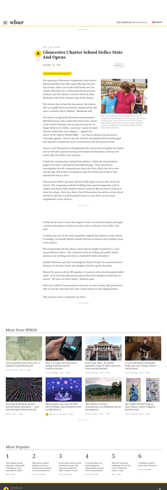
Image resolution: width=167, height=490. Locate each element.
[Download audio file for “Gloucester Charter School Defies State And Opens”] (36, 59)
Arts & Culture (12, 371)
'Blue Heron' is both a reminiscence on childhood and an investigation (103, 408)
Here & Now (10, 476)
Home (44, 48)
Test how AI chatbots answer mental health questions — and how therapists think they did (22, 408)
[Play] (47, 415)
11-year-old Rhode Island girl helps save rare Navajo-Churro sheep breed (140, 367)
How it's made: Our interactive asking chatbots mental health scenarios (61, 367)
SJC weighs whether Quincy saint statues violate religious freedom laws (140, 408)
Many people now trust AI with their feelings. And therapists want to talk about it (63, 408)
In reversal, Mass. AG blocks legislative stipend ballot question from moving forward (102, 367)
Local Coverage (54, 48)
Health (8, 415)
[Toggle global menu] (5, 23)
